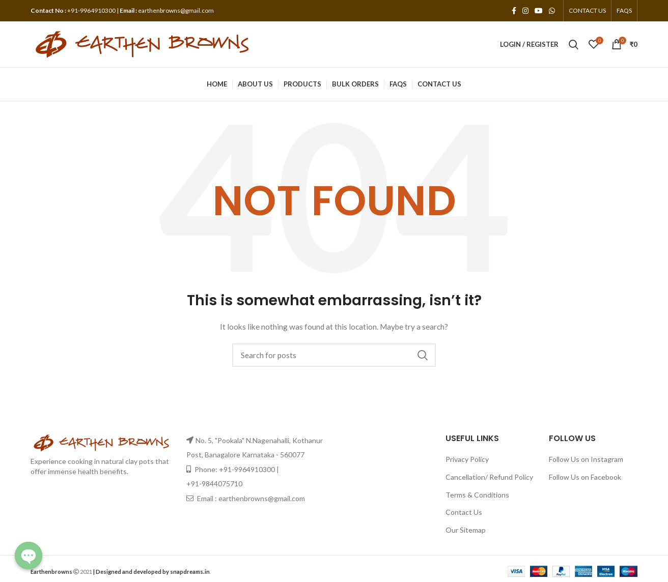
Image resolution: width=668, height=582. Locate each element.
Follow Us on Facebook (585, 477)
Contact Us (464, 512)
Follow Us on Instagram (586, 459)
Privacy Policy (467, 459)
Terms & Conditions (477, 494)
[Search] (334, 355)
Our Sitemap (466, 530)
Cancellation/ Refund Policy (489, 477)
